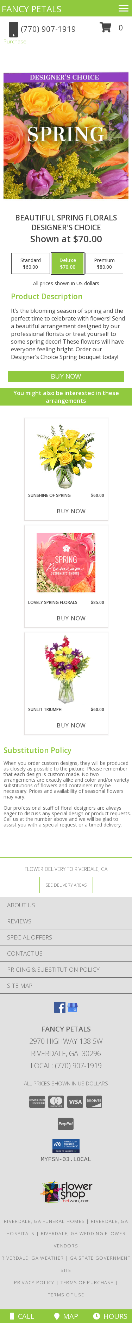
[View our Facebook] (59, 1011)
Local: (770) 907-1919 (66, 1065)
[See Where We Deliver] (66, 884)
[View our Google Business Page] (72, 1011)
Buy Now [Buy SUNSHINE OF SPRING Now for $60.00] (71, 511)
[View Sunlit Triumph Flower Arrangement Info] (66, 669)
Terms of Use (66, 1295)
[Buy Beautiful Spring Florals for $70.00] (66, 376)
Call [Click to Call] (22, 1316)
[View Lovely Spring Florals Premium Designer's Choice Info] (66, 562)
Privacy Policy (34, 1282)
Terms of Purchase (87, 1282)
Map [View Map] (66, 1316)
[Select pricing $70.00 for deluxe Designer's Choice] (67, 263)
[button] (111, 30)
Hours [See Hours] (110, 1316)
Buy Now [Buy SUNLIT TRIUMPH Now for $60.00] (71, 725)
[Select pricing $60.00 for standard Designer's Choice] (31, 263)
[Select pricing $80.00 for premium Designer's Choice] (104, 263)
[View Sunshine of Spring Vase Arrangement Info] (66, 455)
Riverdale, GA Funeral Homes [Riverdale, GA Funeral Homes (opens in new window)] (44, 1221)
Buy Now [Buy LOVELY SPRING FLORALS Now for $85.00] (71, 618)
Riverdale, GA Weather (32, 1258)
